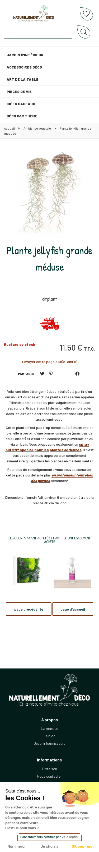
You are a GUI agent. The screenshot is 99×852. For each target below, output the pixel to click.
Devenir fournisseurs (49, 743)
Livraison (49, 768)
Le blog (49, 736)
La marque (49, 728)
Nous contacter (49, 776)
